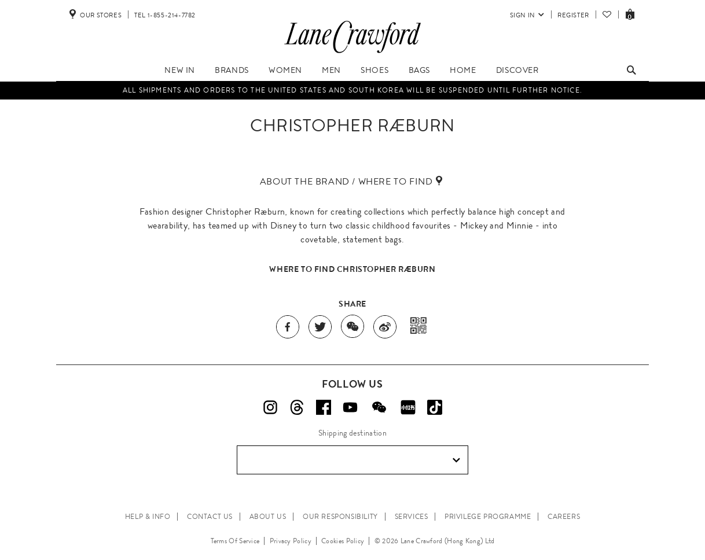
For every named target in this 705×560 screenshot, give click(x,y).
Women (285, 70)
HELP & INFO (148, 516)
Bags (419, 70)
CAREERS (564, 516)
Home (463, 70)
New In (179, 70)
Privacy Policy (290, 541)
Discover (517, 70)
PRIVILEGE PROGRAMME (488, 516)
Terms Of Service (235, 541)
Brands (232, 70)
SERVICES (411, 516)
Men (331, 70)
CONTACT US (210, 516)
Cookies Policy (342, 541)
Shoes (374, 70)
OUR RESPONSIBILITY (340, 516)
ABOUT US (268, 516)
